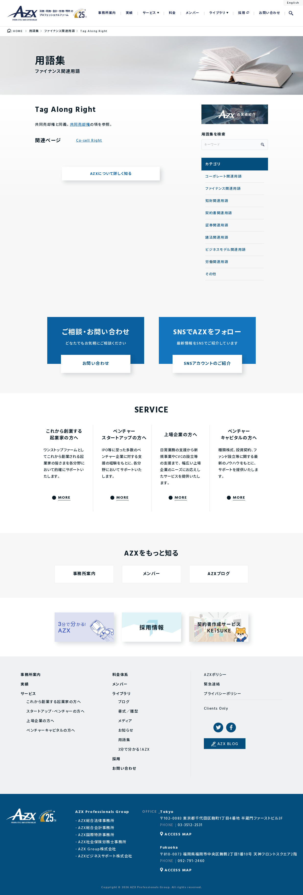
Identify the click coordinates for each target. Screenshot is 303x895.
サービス (149, 13)
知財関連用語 (216, 201)
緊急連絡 (212, 684)
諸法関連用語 (216, 238)
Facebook (231, 727)
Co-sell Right (89, 141)
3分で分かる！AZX (134, 750)
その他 (210, 274)
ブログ (124, 702)
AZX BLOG (227, 744)
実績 (129, 13)
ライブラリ (217, 13)
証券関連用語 (216, 225)
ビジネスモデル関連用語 (225, 250)
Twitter (218, 727)
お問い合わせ (269, 13)
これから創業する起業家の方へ (53, 702)
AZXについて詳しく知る (111, 174)
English (293, 2)
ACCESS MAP (178, 834)
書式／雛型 (128, 712)
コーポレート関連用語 (223, 176)
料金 (172, 13)
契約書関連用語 (218, 213)
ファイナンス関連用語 (223, 189)
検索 (291, 13)
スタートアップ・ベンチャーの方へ (55, 712)
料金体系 (120, 675)
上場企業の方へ (40, 721)
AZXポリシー (215, 675)
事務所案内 (107, 13)
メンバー (192, 13)
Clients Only (216, 709)
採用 (241, 13)
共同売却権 (80, 125)
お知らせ (125, 731)
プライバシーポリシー (222, 694)
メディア (125, 721)
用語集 (124, 740)
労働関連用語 (216, 262)
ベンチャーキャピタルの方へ (50, 731)
